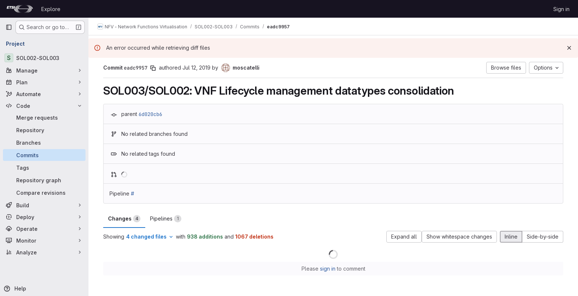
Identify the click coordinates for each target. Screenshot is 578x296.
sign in (327, 268)
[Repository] (44, 130)
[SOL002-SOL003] (44, 58)
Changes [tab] (124, 218)
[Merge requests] (44, 117)
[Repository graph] (44, 180)
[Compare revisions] (44, 192)
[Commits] (44, 155)
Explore (50, 9)
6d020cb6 (150, 114)
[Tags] (44, 167)
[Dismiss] (569, 47)
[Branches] (44, 142)
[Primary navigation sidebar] (9, 27)
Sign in (561, 9)
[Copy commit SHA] (153, 68)
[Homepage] (19, 9)
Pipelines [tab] (165, 218)
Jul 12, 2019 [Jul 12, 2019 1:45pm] (196, 67)
